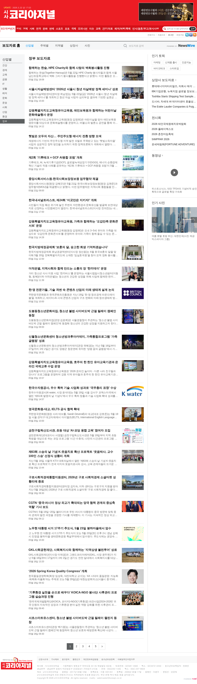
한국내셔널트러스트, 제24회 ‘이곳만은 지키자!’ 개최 (63, 200)
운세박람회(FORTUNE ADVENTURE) (173, 144)
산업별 (30, 45)
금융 (4, 79)
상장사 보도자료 (163, 80)
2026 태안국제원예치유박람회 (169, 123)
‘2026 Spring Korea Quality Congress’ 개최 (58, 571)
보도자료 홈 (11, 45)
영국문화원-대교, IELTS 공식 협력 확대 (54, 409)
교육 (4, 74)
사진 (87, 45)
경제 (4, 70)
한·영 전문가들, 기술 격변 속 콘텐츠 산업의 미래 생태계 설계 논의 (71, 289)
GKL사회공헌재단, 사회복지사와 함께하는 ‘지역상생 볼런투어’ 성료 (73, 549)
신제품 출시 (171, 62)
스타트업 (174, 68)
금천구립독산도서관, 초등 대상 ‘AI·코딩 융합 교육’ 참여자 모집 (69, 430)
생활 (4, 88)
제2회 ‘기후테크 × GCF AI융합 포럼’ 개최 (55, 157)
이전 (155, 220)
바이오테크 (159, 68)
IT (3, 84)
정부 (4, 121)
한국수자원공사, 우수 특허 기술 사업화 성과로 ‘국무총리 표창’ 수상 (72, 387)
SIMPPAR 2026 (160, 139)
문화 (4, 98)
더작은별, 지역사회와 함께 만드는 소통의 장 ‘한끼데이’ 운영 (68, 268)
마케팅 (157, 62)
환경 (4, 116)
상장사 (74, 45)
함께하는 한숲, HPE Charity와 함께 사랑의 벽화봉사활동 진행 (69, 67)
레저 (4, 93)
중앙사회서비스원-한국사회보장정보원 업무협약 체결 (63, 178)
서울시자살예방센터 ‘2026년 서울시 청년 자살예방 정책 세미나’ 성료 (73, 89)
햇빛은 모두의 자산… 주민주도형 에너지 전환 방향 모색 (65, 136)
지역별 (59, 45)
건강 (4, 65)
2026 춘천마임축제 (162, 134)
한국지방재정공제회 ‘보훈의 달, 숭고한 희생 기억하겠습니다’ (68, 247)
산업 (4, 112)
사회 (4, 107)
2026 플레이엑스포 (162, 129)
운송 (4, 102)
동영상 (156, 155)
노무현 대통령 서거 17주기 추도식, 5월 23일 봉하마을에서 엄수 (70, 528)
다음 (194, 220)
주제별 (44, 45)
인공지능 (186, 62)
